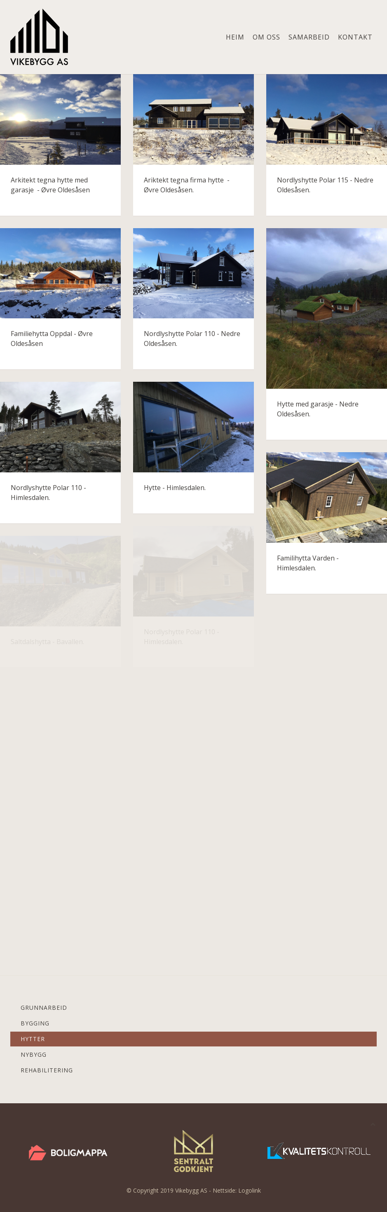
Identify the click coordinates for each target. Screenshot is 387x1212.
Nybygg (34, 1054)
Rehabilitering (47, 1070)
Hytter (33, 1039)
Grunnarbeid (44, 1007)
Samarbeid (309, 37)
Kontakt (355, 37)
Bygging (35, 1023)
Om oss (266, 37)
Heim (235, 37)
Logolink (249, 1190)
